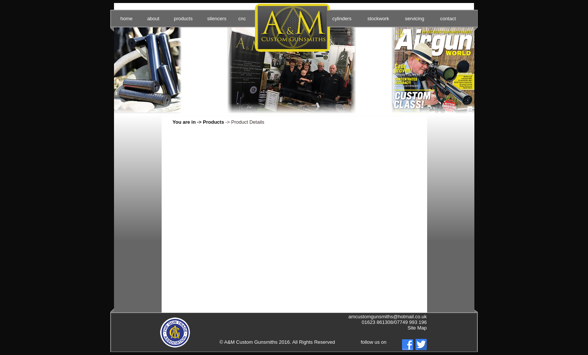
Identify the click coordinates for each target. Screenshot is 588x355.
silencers (216, 18)
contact (448, 18)
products (183, 18)
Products (213, 122)
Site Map (417, 328)
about (153, 18)
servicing (414, 18)
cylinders (341, 18)
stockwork (378, 18)
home (126, 18)
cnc (242, 18)
